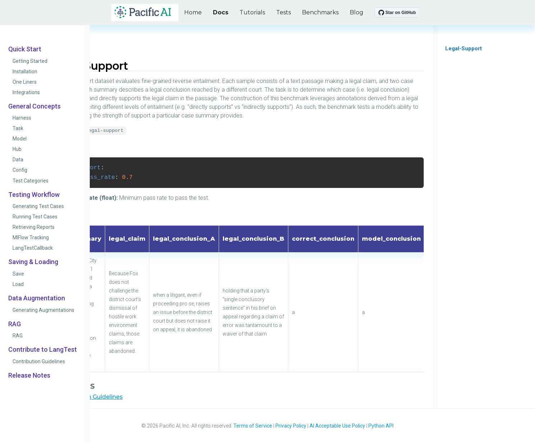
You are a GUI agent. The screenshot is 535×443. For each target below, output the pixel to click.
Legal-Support (463, 48)
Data (18, 159)
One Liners (25, 82)
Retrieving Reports (34, 227)
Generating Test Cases (38, 206)
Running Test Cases (35, 217)
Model (20, 139)
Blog (356, 12)
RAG (14, 324)
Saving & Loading (33, 262)
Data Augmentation (36, 298)
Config (20, 170)
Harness (22, 118)
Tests (283, 12)
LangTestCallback (33, 248)
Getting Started (30, 61)
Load (18, 284)
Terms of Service (252, 426)
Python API (381, 426)
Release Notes (29, 375)
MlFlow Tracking (31, 237)
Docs (220, 12)
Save (18, 274)
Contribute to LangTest (42, 349)
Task (18, 128)
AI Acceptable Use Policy (337, 426)
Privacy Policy (290, 426)
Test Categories (30, 181)
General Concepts (34, 106)
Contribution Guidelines (39, 361)
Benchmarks (320, 12)
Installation (25, 71)
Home (193, 12)
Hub (17, 149)
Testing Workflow (34, 194)
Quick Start (24, 49)
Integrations (26, 92)
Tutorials (252, 12)
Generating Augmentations (43, 310)
